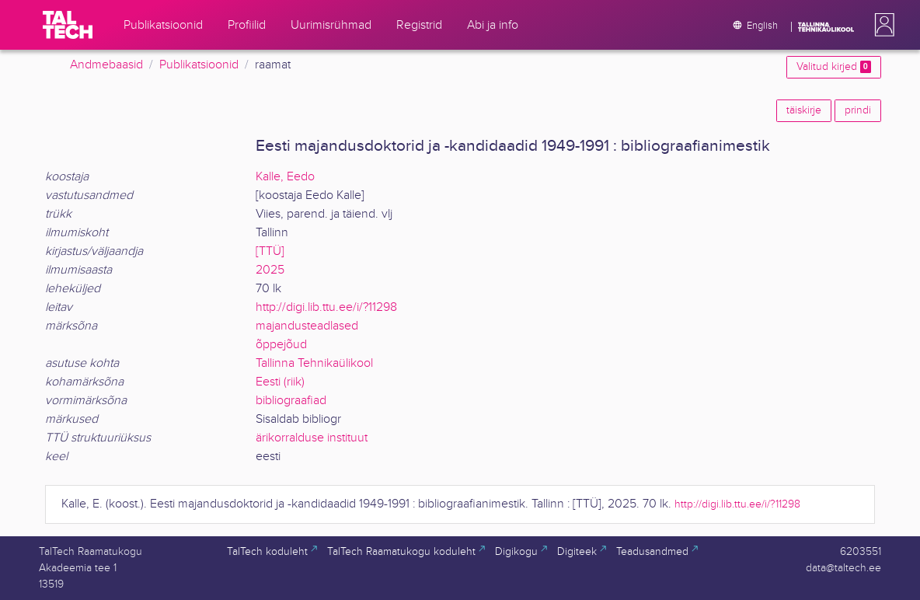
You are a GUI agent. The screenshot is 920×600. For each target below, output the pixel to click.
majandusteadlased (307, 326)
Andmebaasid (106, 65)
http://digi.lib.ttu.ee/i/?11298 (326, 307)
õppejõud (281, 344)
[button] (881, 25)
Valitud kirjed (833, 67)
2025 (270, 270)
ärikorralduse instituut (312, 438)
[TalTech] (67, 25)
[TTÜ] (270, 251)
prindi (858, 110)
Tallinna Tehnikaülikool (314, 363)
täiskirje (803, 110)
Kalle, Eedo (285, 176)
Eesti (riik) (280, 382)
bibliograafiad (291, 400)
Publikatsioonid (199, 65)
